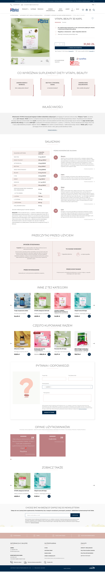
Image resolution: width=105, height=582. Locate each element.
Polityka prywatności (87, 553)
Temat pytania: (45, 383)
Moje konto (84, 563)
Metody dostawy (85, 555)
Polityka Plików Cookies (88, 550)
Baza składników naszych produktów (55, 566)
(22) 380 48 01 (15, 5)
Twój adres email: (72, 375)
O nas (46, 547)
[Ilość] (59, 44)
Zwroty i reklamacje (86, 547)
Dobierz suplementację (51, 569)
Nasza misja (48, 553)
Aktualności (48, 561)
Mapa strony (84, 561)
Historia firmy (49, 550)
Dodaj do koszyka (75, 47)
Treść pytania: (46, 392)
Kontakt (47, 563)
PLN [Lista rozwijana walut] (94, 4)
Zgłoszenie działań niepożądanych (54, 558)
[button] (94, 1)
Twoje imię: (44, 375)
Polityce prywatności (83, 408)
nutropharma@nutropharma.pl (29, 5)
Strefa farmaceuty (50, 555)
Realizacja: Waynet (39, 578)
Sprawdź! (71, 51)
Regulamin (84, 558)
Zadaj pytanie (49, 412)
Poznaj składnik (89, 169)
